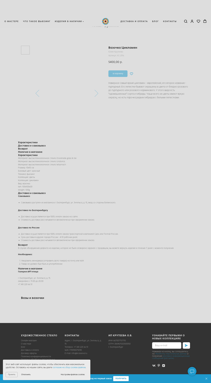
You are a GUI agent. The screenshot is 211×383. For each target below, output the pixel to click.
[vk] (154, 365)
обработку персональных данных (171, 354)
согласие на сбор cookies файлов (69, 367)
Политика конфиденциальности (36, 356)
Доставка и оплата (134, 7)
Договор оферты (29, 353)
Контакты (170, 7)
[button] (121, 378)
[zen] (163, 365)
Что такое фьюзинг (36, 7)
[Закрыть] (206, 378)
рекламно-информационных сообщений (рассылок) (171, 357)
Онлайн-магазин (29, 340)
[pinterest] (159, 365)
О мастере (11, 7)
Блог (155, 7)
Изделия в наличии (68, 7)
